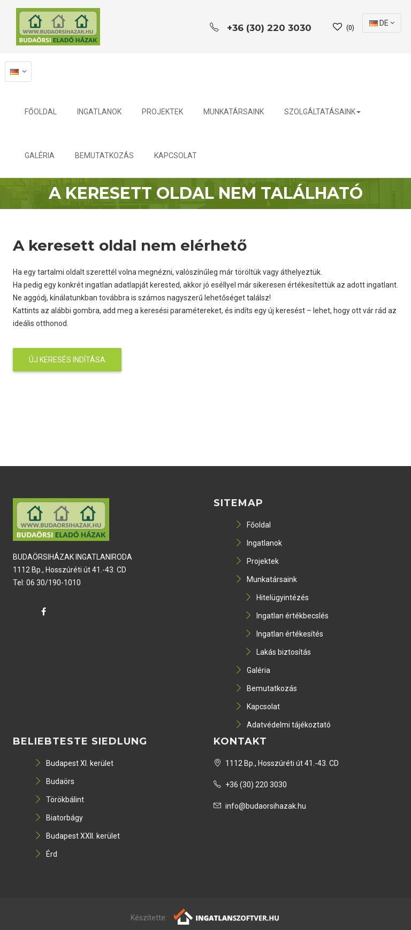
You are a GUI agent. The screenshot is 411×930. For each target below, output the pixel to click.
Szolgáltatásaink (322, 111)
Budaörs (54, 781)
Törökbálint (59, 799)
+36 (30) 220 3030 (250, 784)
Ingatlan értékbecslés (287, 615)
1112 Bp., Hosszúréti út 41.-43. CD (276, 763)
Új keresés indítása (67, 359)
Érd (45, 854)
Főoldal (41, 111)
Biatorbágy (58, 817)
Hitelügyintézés (277, 597)
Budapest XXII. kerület (77, 836)
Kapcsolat (175, 155)
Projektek (162, 111)
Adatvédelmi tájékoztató (283, 724)
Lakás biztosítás (278, 652)
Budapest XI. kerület (73, 763)
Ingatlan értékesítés (284, 634)
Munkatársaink (233, 111)
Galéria (40, 155)
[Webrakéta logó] (227, 915)
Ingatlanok (99, 111)
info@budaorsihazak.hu (260, 806)
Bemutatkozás (104, 155)
